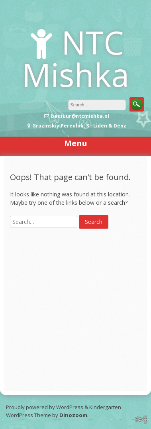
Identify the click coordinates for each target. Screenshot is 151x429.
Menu (75, 143)
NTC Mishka (75, 58)
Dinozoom (73, 415)
